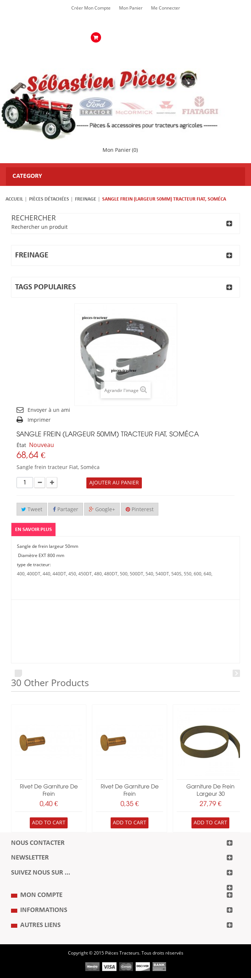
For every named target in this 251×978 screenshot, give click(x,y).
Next (236, 673)
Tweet (31, 509)
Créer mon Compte (91, 8)
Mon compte (41, 895)
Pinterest (140, 509)
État (21, 445)
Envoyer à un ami (49, 410)
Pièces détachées (49, 199)
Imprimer (39, 420)
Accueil (14, 199)
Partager (65, 509)
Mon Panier (131, 8)
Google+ (102, 509)
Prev (18, 673)
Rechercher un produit (39, 227)
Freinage (85, 199)
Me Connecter (165, 8)
